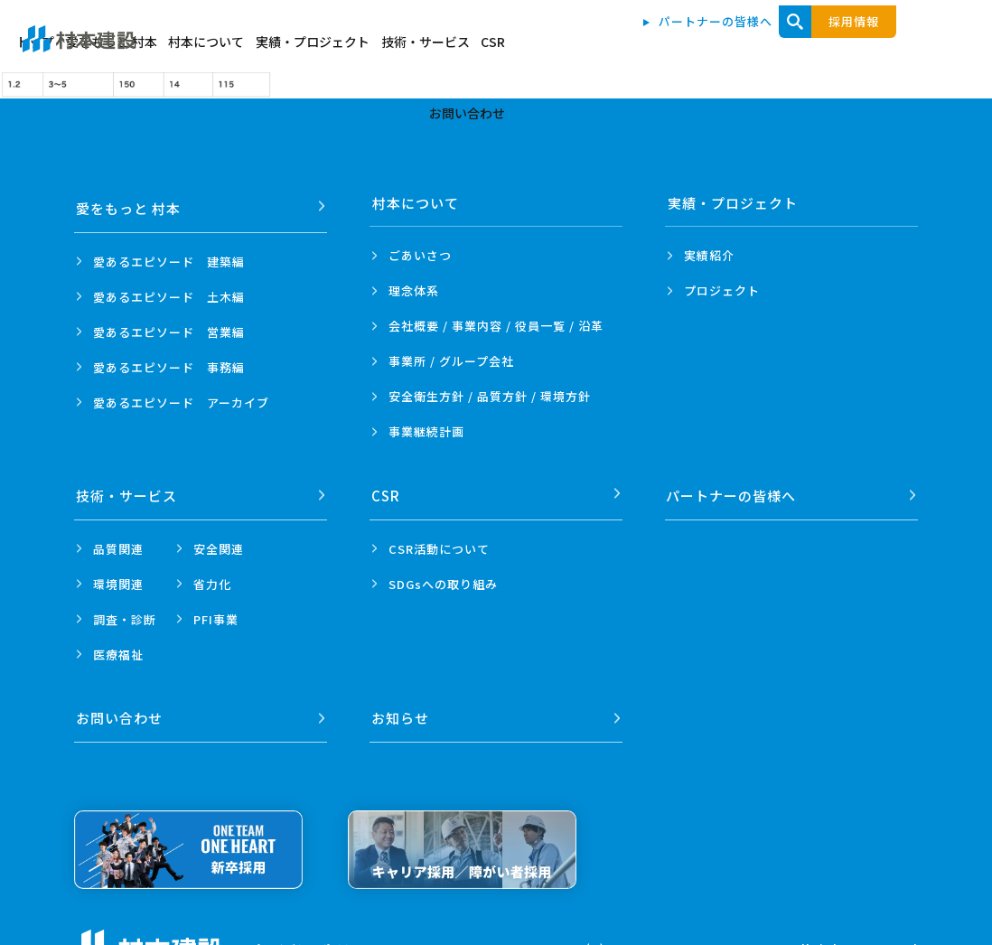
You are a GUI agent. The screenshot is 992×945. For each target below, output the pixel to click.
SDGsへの (443, 577)
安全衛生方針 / (489, 396)
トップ (322, 47)
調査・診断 (124, 613)
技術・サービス (751, 47)
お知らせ (401, 706)
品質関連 (118, 542)
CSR (828, 47)
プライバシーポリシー (308, 936)
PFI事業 (216, 613)
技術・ (127, 490)
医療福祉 (118, 648)
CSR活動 (439, 542)
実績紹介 (709, 255)
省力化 (212, 577)
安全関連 (218, 542)
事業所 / (451, 361)
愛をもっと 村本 (408, 47)
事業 (426, 431)
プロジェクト (722, 290)
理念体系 (413, 290)
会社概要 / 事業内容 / (496, 325)
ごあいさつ (420, 255)
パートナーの (733, 490)
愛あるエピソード (169, 255)
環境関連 (118, 577)
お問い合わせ (899, 47)
